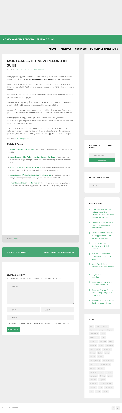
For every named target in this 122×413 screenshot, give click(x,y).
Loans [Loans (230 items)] (107, 353)
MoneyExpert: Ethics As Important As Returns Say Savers (33, 157)
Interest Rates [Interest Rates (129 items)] (95, 349)
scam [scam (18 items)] (110, 376)
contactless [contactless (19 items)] (94, 334)
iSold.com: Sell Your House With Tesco (25, 167)
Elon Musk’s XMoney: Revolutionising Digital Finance (100, 246)
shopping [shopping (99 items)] (102, 380)
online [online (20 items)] (92, 368)
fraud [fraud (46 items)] (110, 341)
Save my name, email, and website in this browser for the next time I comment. (40, 323)
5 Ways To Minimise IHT (18, 252)
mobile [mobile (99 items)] (92, 357)
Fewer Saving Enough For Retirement (25, 183)
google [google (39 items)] (101, 345)
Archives (66, 49)
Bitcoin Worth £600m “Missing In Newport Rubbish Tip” (103, 267)
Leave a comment (40, 69)
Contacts (81, 49)
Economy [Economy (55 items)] (93, 341)
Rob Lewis (28, 69)
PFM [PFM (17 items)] (101, 372)
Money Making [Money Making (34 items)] (95, 361)
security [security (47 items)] (93, 380)
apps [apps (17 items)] (97, 326)
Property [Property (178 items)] (109, 372)
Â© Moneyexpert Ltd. (24, 138)
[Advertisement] (61, 17)
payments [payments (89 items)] (101, 368)
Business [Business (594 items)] (100, 330)
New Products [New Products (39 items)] (105, 365)
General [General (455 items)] (93, 345)
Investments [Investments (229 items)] (107, 349)
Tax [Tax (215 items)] (100, 388)
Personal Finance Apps (104, 49)
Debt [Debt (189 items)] (103, 338)
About (52, 49)
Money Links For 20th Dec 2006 (22, 149)
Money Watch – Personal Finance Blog (28, 39)
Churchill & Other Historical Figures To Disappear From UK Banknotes (102, 225)
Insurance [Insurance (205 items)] (110, 345)
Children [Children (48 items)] (109, 330)
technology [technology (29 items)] (108, 388)
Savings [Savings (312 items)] (102, 376)
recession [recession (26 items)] (93, 376)
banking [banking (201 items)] (105, 326)
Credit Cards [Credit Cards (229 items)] (94, 338)
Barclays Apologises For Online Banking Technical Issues (101, 256)
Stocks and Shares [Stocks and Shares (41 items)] (106, 384)
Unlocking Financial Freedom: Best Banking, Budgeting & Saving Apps (103, 292)
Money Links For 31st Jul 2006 (59, 252)
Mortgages (17, 239)
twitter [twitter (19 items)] (105, 391)
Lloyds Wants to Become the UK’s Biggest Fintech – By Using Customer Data (103, 235)
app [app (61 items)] (91, 326)
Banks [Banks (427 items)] (92, 330)
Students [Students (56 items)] (93, 388)
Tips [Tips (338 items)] (91, 391)
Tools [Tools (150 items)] (98, 391)
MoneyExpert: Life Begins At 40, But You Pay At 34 (30, 175)
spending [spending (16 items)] (93, 384)
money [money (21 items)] (100, 357)
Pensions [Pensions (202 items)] (93, 372)
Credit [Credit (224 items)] (103, 334)
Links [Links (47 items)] (100, 353)
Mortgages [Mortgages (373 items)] (93, 365)
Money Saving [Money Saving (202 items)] (107, 361)
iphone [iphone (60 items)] (92, 353)
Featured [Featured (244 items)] (103, 341)
